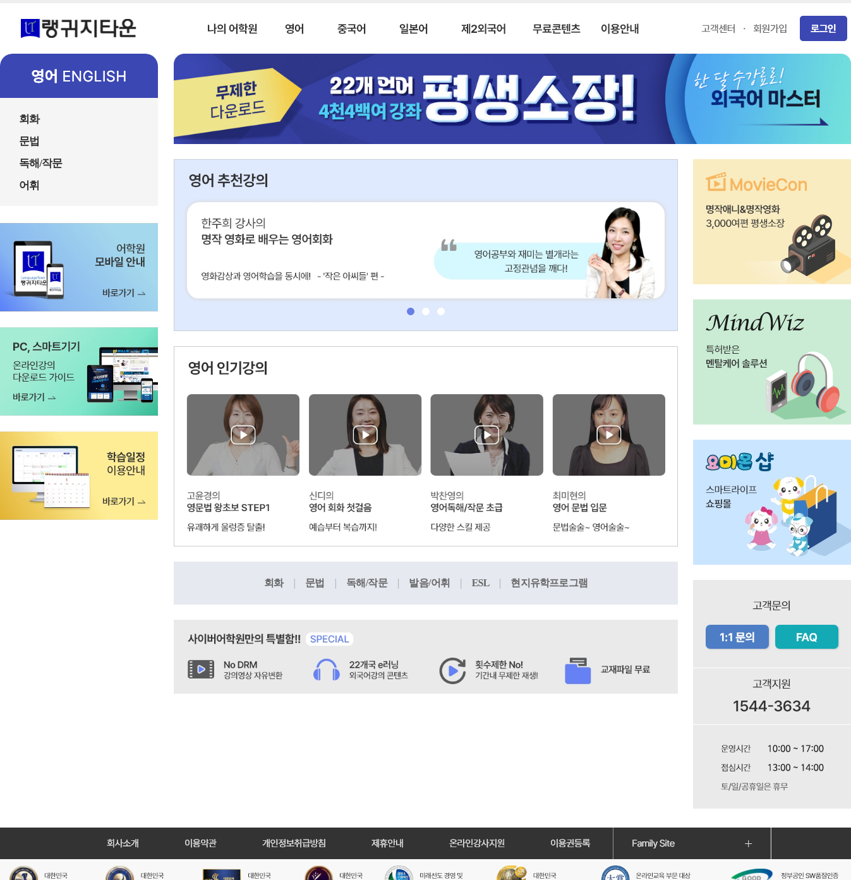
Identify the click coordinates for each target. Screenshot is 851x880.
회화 (284, 582)
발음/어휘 (440, 582)
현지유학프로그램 (549, 582)
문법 (325, 582)
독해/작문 (377, 582)
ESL (491, 582)
